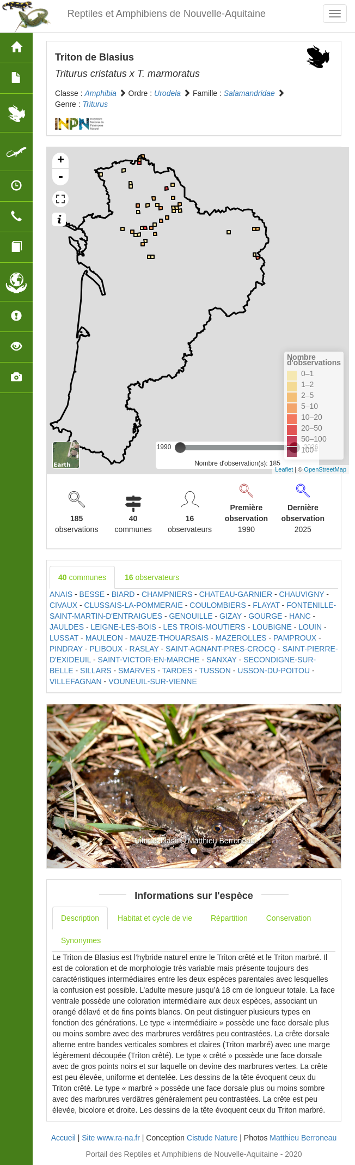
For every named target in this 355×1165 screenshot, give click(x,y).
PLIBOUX (106, 648)
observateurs (152, 577)
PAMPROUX (294, 637)
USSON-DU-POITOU (273, 670)
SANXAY (221, 659)
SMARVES (136, 670)
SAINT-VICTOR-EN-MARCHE (149, 659)
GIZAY (230, 616)
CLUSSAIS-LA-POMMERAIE (133, 605)
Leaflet (284, 469)
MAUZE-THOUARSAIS (169, 637)
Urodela (167, 93)
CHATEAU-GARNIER (235, 594)
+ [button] (60, 161)
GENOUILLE (190, 616)
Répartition (229, 918)
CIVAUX (63, 605)
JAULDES (67, 627)
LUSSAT (64, 637)
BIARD (123, 594)
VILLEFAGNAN (76, 681)
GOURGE (265, 616)
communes (82, 577)
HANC (300, 616)
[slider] (180, 447)
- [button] (60, 177)
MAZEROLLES (240, 637)
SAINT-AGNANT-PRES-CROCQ (221, 648)
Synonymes (81, 940)
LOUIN (310, 627)
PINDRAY (66, 648)
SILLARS (96, 670)
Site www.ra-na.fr (111, 1137)
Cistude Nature (212, 1137)
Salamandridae (249, 93)
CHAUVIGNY (301, 594)
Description (80, 918)
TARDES (177, 670)
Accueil (63, 1137)
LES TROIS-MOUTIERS (204, 627)
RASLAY (144, 648)
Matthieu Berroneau (303, 1137)
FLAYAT (266, 605)
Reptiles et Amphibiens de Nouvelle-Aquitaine (167, 13)
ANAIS (61, 594)
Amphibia (100, 93)
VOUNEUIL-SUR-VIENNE (152, 681)
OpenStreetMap (325, 469)
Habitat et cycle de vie (155, 918)
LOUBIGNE (271, 627)
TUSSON (214, 670)
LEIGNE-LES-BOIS (123, 627)
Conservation (288, 918)
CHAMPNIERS (167, 594)
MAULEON (104, 637)
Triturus (95, 104)
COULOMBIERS (217, 605)
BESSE (92, 594)
